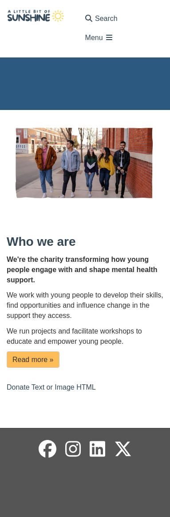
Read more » (33, 359)
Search (101, 18)
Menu (99, 37)
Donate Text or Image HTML (51, 387)
